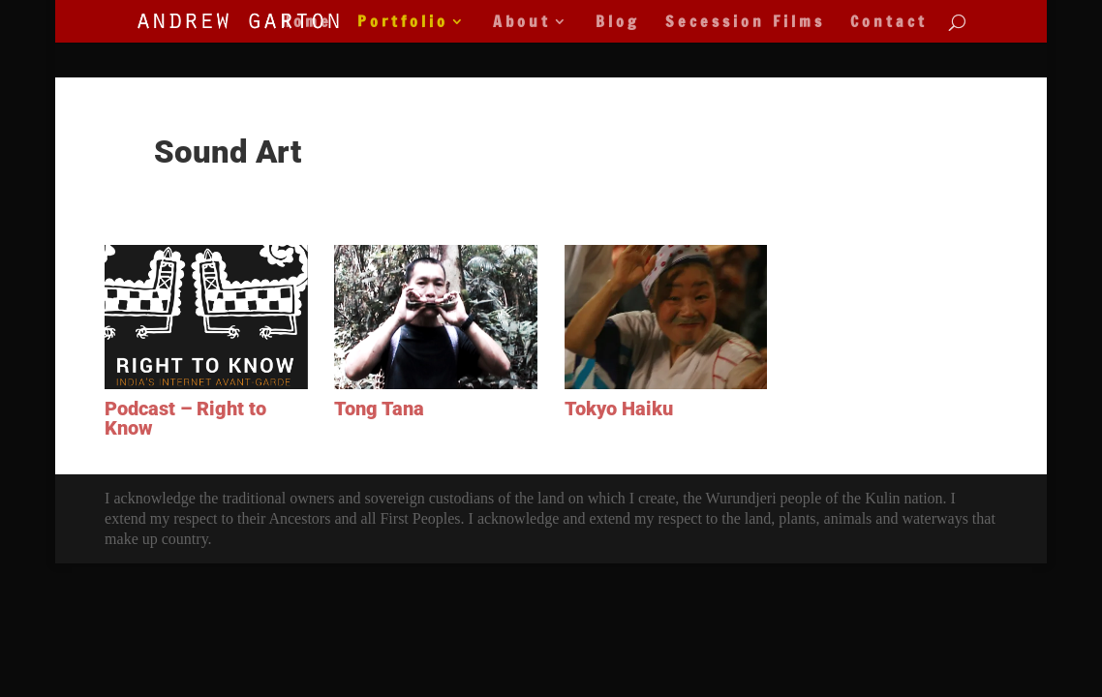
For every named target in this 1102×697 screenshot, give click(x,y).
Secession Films (745, 23)
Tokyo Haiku (619, 408)
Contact (889, 23)
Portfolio (402, 23)
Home (306, 23)
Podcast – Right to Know (185, 418)
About (522, 23)
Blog (618, 23)
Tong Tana (379, 408)
